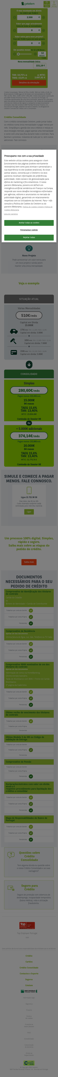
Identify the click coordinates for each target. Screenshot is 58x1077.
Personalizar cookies (29, 230)
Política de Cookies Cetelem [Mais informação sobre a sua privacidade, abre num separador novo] (33, 207)
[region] (29, 195)
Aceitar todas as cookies (29, 223)
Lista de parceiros (11, 214)
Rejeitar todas (29, 237)
